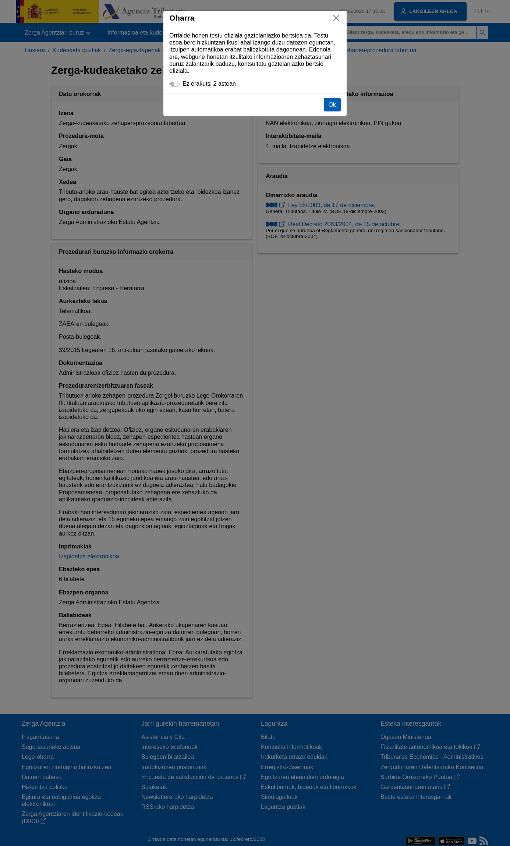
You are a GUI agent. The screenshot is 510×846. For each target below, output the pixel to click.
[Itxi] (336, 18)
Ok (332, 105)
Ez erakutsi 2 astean (209, 84)
